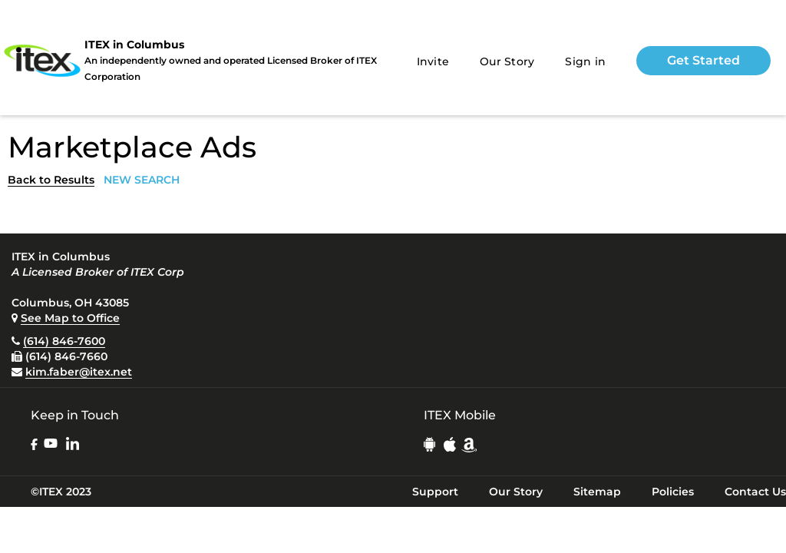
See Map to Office (70, 318)
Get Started (703, 60)
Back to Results (51, 180)
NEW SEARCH (142, 180)
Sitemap (597, 491)
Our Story (507, 61)
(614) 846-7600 (64, 341)
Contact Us (755, 491)
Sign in (585, 61)
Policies (673, 491)
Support (435, 491)
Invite (433, 61)
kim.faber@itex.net (78, 372)
